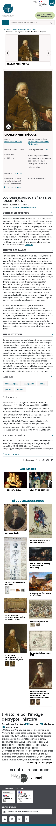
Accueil (7, 29)
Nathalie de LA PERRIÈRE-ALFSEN (23, 207)
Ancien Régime (11, 383)
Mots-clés (8, 376)
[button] (48, 53)
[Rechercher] (29, 22)
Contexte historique (16, 212)
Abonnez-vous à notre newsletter (20, 812)
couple (20, 389)
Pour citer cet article (14, 435)
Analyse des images (14, 250)
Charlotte (29, 244)
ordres (42, 383)
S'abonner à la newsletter (46, 15)
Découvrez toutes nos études (24, 29)
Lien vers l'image (14, 187)
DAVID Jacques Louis (13, 141)
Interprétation (12, 334)
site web (34, 144)
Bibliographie (10, 396)
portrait (8, 389)
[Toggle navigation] (5, 22)
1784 (47, 149)
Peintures (18, 173)
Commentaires (11, 454)
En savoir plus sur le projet (39, 763)
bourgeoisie (29, 383)
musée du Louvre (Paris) (38, 141)
